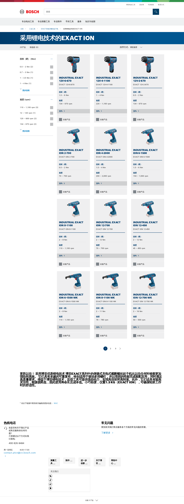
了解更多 (106, 432)
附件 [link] (68, 460)
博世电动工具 (130, 5)
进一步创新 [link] (84, 462)
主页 (22, 29)
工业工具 (32, 29)
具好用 (141, 5)
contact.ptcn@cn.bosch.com (20, 452)
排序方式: (124, 47)
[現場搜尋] (156, 12)
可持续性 (151, 5)
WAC (56, 403)
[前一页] (101, 349)
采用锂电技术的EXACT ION (72, 29)
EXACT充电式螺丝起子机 (49, 29)
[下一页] (120, 349)
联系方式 (161, 5)
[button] (50, 477)
